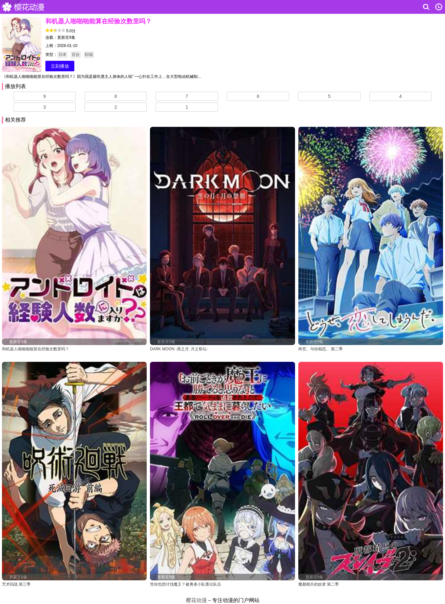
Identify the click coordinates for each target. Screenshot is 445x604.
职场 (89, 54)
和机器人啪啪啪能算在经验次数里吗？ (35, 349)
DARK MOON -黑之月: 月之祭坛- (179, 349)
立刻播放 (60, 66)
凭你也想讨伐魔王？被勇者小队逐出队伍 (185, 584)
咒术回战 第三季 (16, 584)
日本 (62, 54)
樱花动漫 (24, 7)
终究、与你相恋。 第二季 (320, 349)
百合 (76, 54)
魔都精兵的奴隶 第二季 (318, 584)
